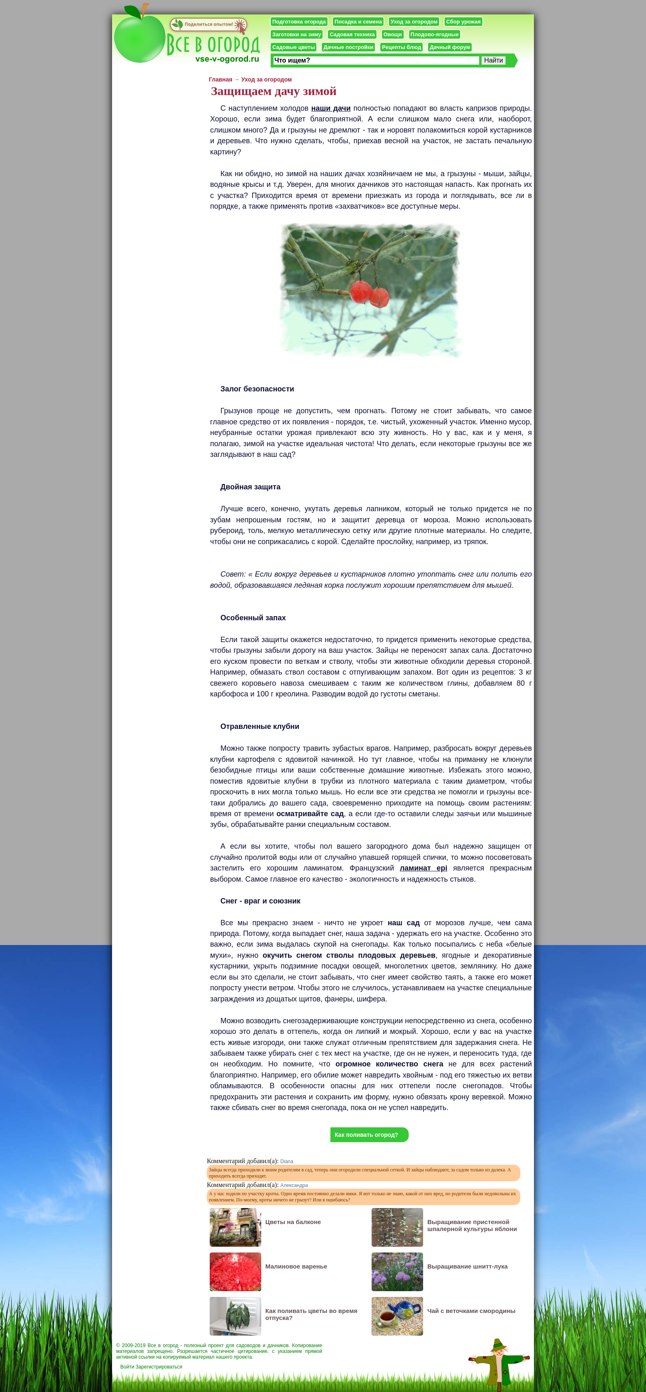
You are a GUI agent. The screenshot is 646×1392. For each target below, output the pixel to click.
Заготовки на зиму (296, 34)
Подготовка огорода (299, 22)
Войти (127, 1367)
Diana (287, 1161)
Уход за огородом (414, 22)
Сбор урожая (463, 22)
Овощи (393, 34)
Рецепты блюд (401, 47)
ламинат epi (423, 868)
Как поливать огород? (366, 1134)
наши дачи (331, 108)
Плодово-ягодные (435, 34)
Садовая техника (352, 34)
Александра (294, 1185)
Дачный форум (450, 47)
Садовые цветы (293, 47)
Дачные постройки (348, 47)
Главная (220, 79)
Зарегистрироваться (159, 1367)
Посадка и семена (358, 22)
